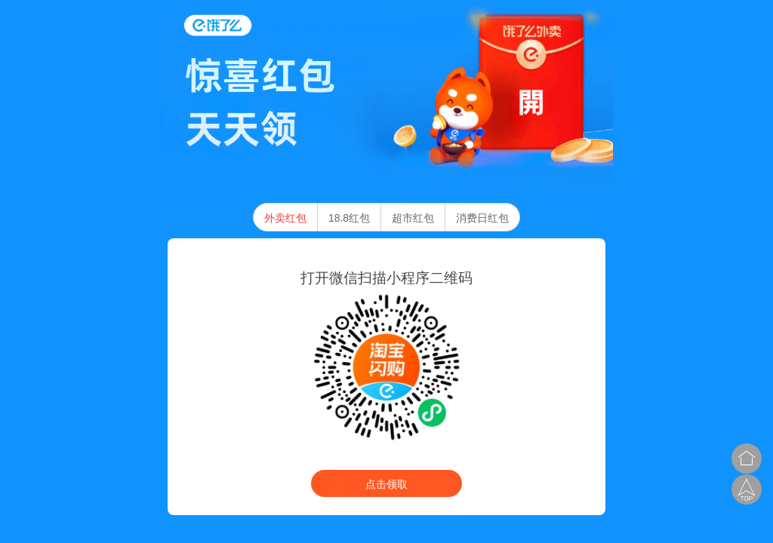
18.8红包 (349, 218)
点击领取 (386, 484)
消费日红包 (482, 218)
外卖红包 (285, 218)
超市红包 (413, 218)
